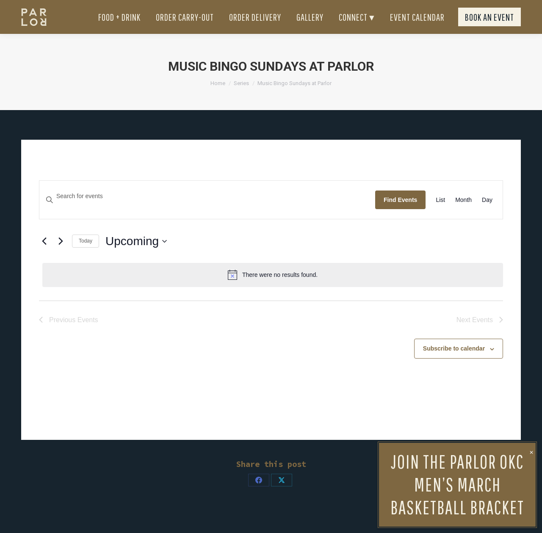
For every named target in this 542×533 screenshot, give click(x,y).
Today (85, 256)
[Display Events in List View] (440, 215)
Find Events (400, 215)
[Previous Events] (44, 256)
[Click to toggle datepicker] (136, 256)
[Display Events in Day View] (487, 215)
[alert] (272, 290)
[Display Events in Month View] (463, 215)
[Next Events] (60, 256)
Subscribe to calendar (454, 363)
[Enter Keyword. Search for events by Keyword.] (207, 211)
